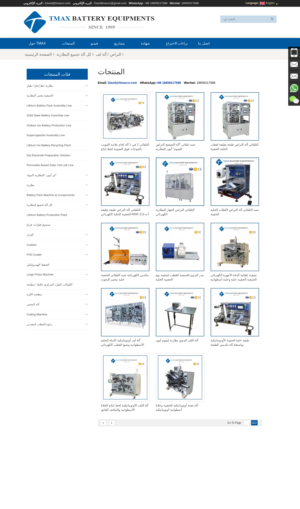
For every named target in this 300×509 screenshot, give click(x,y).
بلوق (183, 495)
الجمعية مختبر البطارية (40, 95)
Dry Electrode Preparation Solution (48, 154)
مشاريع (119, 43)
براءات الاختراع (177, 43)
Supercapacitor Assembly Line (46, 134)
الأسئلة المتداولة (214, 495)
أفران (30, 234)
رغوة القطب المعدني (39, 323)
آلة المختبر (33, 304)
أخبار (121, 495)
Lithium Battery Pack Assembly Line (49, 105)
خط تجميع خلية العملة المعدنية (161, 463)
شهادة (145, 43)
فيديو (94, 43)
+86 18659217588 (156, 3)
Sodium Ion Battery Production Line (49, 125)
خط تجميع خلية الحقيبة (157, 474)
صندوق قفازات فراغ (38, 224)
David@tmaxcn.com (58, 3)
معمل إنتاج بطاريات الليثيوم (160, 479)
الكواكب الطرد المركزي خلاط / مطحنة (49, 284)
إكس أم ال (85, 495)
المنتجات (68, 43)
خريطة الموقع (105, 495)
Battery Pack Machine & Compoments (51, 194)
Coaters (32, 244)
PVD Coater (34, 254)
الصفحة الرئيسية (39, 54)
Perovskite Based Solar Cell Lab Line (50, 164)
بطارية (30, 184)
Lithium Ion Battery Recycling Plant (49, 144)
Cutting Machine (37, 314)
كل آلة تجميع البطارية (75, 54)
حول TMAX (37, 43)
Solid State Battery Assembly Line (48, 115)
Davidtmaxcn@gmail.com (110, 3)
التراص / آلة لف (110, 54)
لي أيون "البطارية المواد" (42, 174)
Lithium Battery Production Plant (47, 214)
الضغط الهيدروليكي (38, 264)
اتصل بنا (203, 43)
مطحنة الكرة (34, 294)
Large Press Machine (40, 274)
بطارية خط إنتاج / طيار (40, 85)
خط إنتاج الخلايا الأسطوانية (159, 469)
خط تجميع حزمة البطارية (158, 458)
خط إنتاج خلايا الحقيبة (156, 453)
